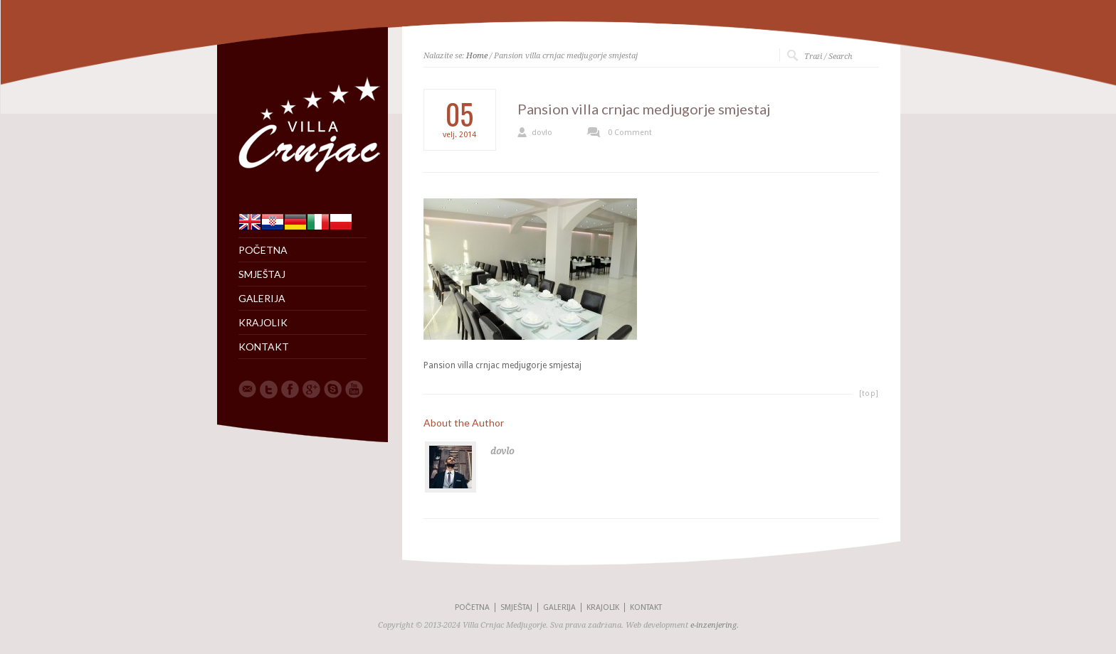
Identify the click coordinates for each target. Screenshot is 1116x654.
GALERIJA (261, 299)
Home (477, 55)
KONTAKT (263, 347)
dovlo (542, 132)
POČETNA (263, 250)
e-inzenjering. (714, 625)
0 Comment (630, 132)
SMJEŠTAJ (261, 274)
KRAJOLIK (263, 323)
